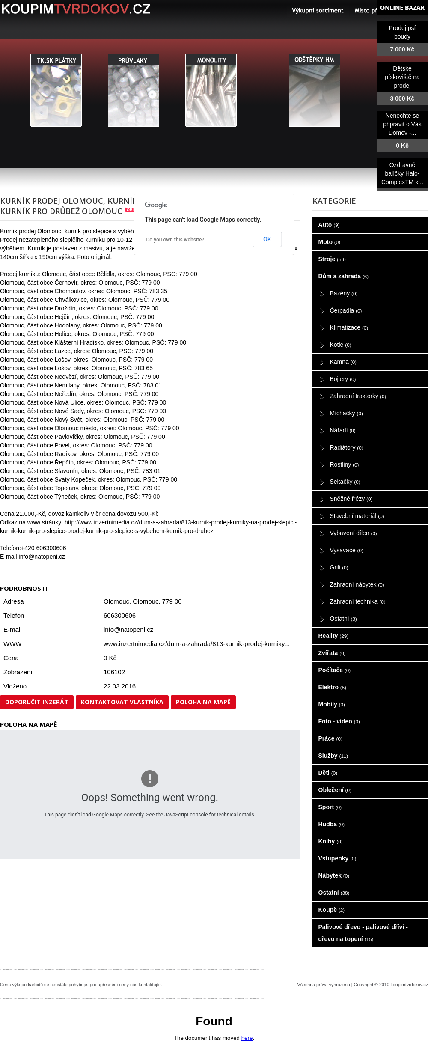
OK (267, 239)
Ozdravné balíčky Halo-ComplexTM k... (402, 173)
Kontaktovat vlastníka (122, 702)
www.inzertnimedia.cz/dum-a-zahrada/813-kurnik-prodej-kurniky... (197, 643)
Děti (328, 772)
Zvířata (332, 652)
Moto (329, 241)
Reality (333, 635)
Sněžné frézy (351, 498)
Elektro (332, 687)
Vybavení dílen (353, 533)
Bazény (344, 293)
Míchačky (346, 413)
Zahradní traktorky (358, 396)
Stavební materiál (357, 515)
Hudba (331, 824)
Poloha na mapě (203, 702)
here (247, 1038)
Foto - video (339, 721)
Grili (339, 567)
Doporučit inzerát (36, 702)
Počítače (334, 670)
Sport (330, 807)
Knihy (330, 841)
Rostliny (344, 464)
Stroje (332, 259)
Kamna (343, 361)
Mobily (331, 704)
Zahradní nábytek (357, 584)
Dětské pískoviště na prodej (402, 77)
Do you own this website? (175, 240)
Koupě (331, 909)
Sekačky (345, 481)
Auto (329, 224)
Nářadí (343, 430)
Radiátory (346, 447)
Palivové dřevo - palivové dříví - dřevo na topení (363, 932)
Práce (330, 738)
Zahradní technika (358, 601)
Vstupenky (337, 858)
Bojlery (343, 378)
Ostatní (343, 618)
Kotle (340, 344)
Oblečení (334, 789)
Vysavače (346, 550)
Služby (333, 755)
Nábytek (334, 875)
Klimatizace (349, 327)
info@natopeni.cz (128, 629)
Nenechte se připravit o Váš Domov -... (402, 124)
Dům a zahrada (343, 276)
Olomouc (145, 601)
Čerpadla (346, 310)
